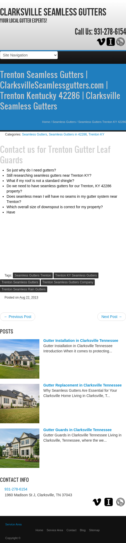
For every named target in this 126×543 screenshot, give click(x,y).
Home (46, 121)
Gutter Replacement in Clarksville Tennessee (82, 385)
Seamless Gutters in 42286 (68, 134)
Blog (83, 530)
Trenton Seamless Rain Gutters (24, 289)
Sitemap (94, 530)
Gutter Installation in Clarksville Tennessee (80, 340)
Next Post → (111, 317)
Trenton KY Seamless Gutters (76, 275)
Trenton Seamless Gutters (20, 282)
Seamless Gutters (64, 121)
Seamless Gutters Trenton (32, 275)
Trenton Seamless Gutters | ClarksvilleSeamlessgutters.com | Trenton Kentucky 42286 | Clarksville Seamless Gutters (60, 90)
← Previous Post (17, 317)
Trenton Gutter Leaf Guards (55, 154)
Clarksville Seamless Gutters (53, 12)
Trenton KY (96, 134)
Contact (71, 530)
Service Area (13, 524)
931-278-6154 (110, 32)
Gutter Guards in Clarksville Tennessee (77, 430)
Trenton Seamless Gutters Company (67, 282)
